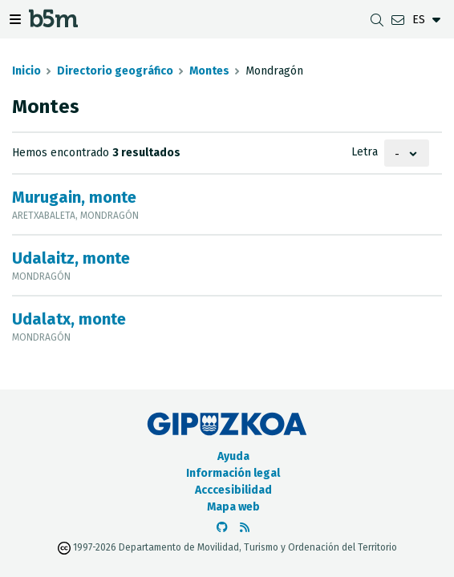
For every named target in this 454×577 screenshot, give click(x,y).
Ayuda (233, 456)
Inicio (26, 71)
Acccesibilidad (233, 490)
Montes (209, 71)
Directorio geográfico (115, 71)
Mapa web (233, 507)
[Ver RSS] (244, 528)
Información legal (233, 473)
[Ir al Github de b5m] (222, 528)
